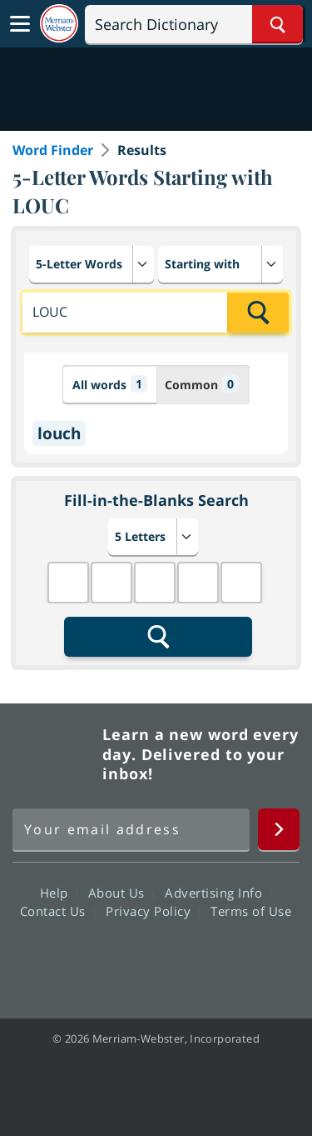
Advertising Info (218, 892)
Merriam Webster (55, 754)
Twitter (126, 958)
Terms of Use (250, 911)
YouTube (185, 958)
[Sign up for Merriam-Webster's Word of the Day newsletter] (131, 829)
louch (59, 433)
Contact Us (57, 911)
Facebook (66, 958)
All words (109, 384)
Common (202, 384)
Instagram (245, 958)
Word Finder (52, 150)
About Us (121, 892)
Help (58, 892)
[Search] (194, 24)
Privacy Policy (153, 911)
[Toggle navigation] (20, 24)
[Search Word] (277, 24)
